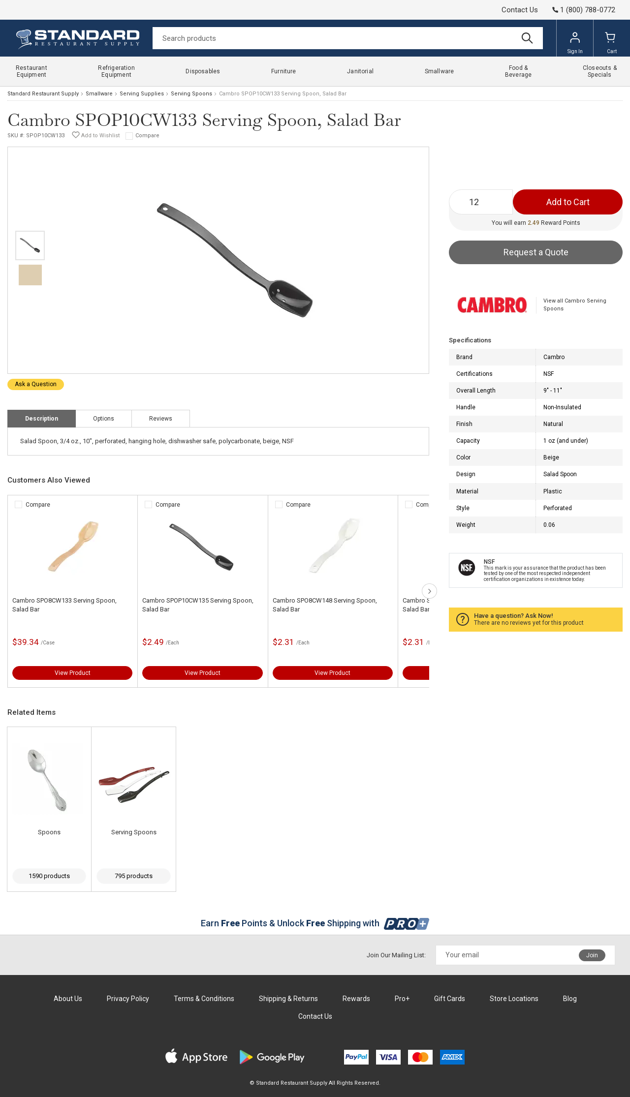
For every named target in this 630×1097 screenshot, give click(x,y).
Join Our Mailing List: (396, 955)
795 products (134, 876)
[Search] (348, 38)
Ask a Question (36, 384)
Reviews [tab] (160, 418)
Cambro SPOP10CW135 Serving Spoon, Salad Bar (197, 605)
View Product (73, 673)
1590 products (49, 876)
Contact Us (520, 9)
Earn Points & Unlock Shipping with (315, 923)
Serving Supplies (142, 94)
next (429, 591)
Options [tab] (103, 418)
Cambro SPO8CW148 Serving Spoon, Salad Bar (325, 605)
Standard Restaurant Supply (43, 94)
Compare (147, 135)
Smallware (99, 94)
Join (592, 955)
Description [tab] (41, 418)
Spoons (49, 832)
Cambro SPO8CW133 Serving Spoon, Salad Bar (64, 605)
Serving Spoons (191, 94)
